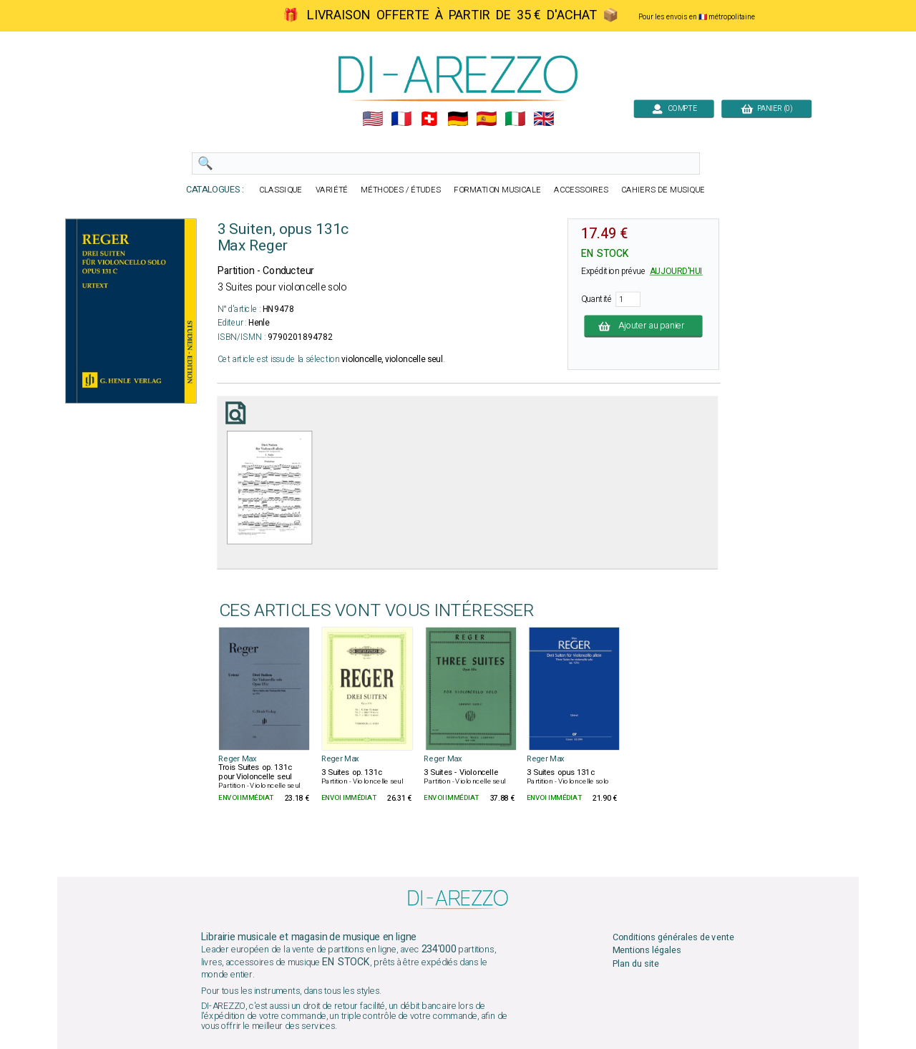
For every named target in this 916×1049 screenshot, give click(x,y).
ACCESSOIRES (581, 190)
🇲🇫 (401, 119)
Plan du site (636, 963)
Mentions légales (647, 950)
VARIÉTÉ (332, 190)
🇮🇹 (515, 119)
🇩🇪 (457, 119)
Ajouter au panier (644, 326)
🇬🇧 (543, 119)
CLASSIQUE (280, 190)
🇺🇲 (372, 119)
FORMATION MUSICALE (497, 190)
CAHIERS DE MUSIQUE (663, 190)
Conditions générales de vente (673, 938)
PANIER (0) (766, 108)
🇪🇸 (486, 119)
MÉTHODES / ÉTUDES (401, 190)
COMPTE (673, 108)
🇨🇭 (429, 119)
